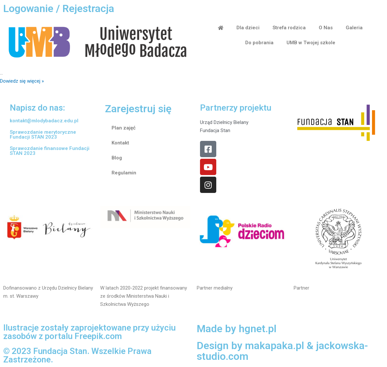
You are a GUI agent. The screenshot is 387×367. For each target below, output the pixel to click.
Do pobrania (259, 43)
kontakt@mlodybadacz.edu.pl (44, 121)
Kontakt (120, 143)
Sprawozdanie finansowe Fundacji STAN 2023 (49, 150)
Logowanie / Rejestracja (58, 8)
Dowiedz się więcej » (22, 81)
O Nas (326, 28)
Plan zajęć (124, 128)
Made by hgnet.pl (237, 328)
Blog (117, 158)
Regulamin (124, 173)
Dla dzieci (248, 28)
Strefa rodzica (289, 28)
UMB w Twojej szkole (311, 43)
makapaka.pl (274, 345)
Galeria (354, 28)
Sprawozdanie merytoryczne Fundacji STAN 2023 (43, 134)
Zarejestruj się (138, 108)
